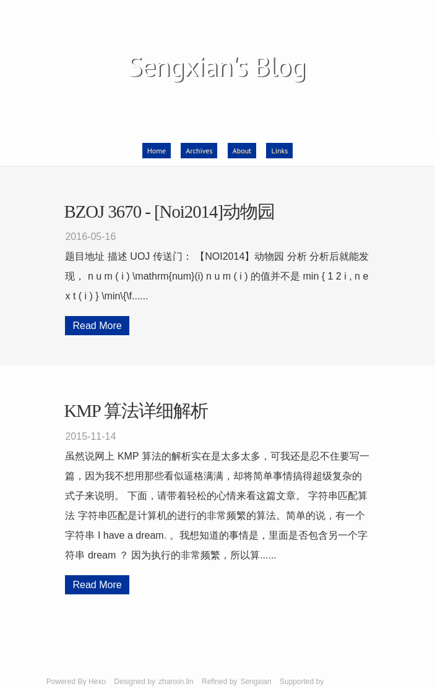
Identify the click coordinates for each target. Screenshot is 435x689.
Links (279, 150)
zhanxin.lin (176, 681)
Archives (199, 150)
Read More (96, 325)
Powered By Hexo (76, 681)
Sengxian (255, 681)
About (242, 150)
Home (156, 150)
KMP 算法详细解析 (136, 411)
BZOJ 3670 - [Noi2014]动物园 (169, 211)
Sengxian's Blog (216, 65)
